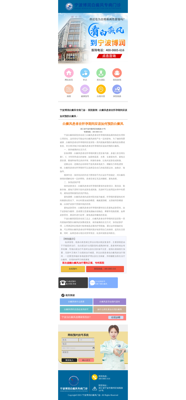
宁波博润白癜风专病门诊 (73, 110)
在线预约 (73, 269)
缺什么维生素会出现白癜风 (110, 309)
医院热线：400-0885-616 (105, 269)
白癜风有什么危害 (76, 302)
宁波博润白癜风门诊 (91, 395)
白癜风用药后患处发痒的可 (76, 309)
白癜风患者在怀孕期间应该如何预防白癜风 (93, 124)
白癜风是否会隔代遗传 (110, 302)
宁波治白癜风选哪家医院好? (76, 317)
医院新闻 (92, 110)
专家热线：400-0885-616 (93, 132)
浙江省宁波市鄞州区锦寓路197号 (93, 129)
